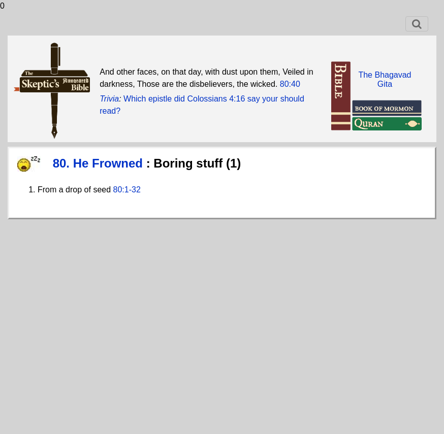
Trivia (109, 98)
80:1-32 (127, 189)
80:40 (290, 84)
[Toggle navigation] (416, 23)
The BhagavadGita (384, 79)
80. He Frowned (99, 163)
